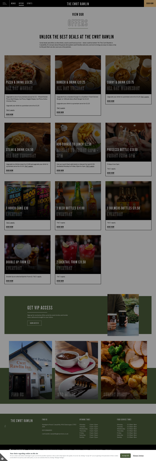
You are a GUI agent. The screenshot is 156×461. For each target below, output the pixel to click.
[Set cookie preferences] (4, 457)
